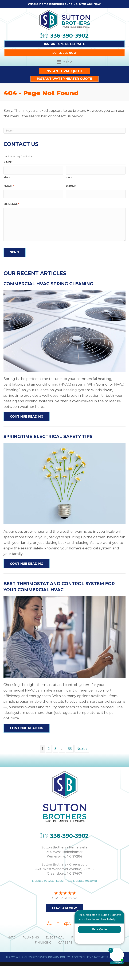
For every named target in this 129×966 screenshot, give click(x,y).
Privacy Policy (59, 954)
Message (11, 201)
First (6, 175)
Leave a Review (64, 905)
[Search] (64, 131)
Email (8, 185)
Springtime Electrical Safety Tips (47, 433)
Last (69, 175)
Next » (81, 746)
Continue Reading (30, 414)
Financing (43, 939)
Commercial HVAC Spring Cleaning (48, 280)
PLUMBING (31, 934)
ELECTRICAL (55, 934)
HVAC (11, 934)
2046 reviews (69, 895)
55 (70, 746)
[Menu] (64, 61)
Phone (71, 184)
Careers (65, 939)
